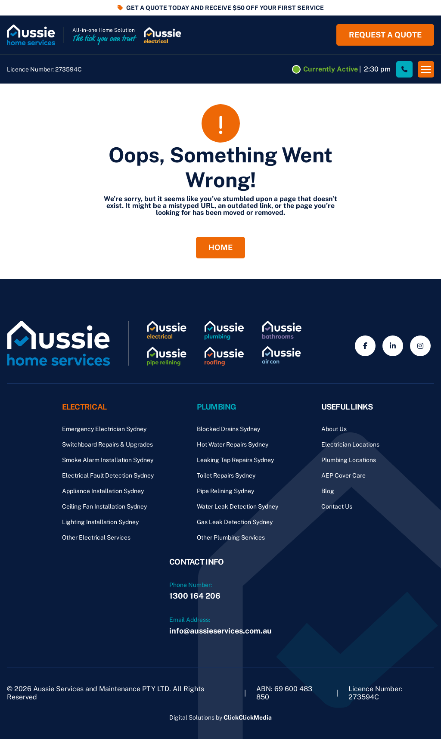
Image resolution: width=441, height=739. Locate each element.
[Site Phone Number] (404, 69)
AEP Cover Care (343, 475)
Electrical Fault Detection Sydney (108, 475)
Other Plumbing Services (231, 537)
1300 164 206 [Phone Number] (194, 595)
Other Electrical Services (96, 537)
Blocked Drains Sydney (228, 428)
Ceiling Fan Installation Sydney (104, 506)
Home (220, 247)
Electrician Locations (350, 444)
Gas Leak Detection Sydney (235, 522)
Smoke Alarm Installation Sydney (107, 459)
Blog (327, 490)
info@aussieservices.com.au (220, 630)
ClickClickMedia (248, 717)
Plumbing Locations (348, 459)
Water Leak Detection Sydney (237, 506)
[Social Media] (365, 345)
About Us (334, 428)
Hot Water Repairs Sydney (232, 444)
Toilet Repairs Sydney (226, 475)
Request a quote (385, 34)
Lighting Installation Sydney (100, 522)
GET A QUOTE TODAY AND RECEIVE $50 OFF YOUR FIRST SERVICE (225, 7)
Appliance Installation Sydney (103, 490)
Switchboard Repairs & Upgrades (107, 444)
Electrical (84, 406)
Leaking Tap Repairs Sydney (235, 459)
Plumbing (216, 406)
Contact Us (336, 506)
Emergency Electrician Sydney (104, 428)
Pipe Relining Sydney (225, 490)
